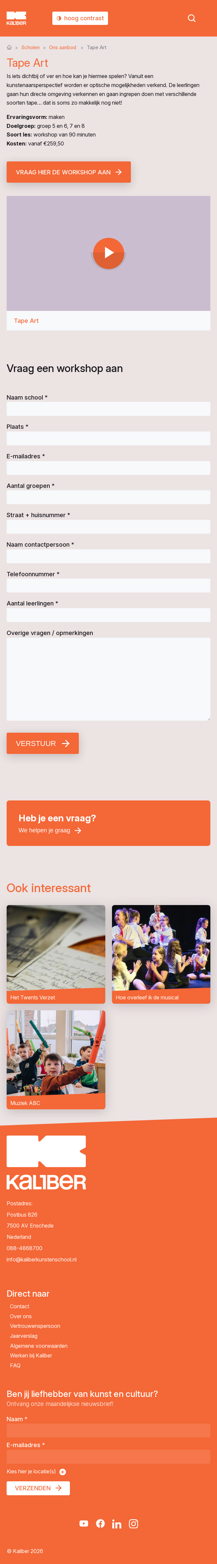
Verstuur (36, 743)
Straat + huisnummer (38, 514)
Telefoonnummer (33, 574)
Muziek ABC (56, 1059)
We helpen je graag (44, 830)
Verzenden (33, 1488)
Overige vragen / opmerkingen (50, 632)
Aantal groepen (31, 485)
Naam (17, 1419)
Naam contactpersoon (40, 544)
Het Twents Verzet (56, 954)
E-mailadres (26, 456)
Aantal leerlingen (32, 603)
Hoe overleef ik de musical (161, 954)
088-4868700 (24, 1248)
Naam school (27, 397)
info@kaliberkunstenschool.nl (42, 1259)
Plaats (17, 426)
